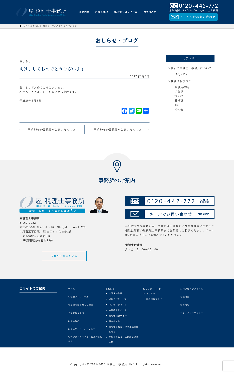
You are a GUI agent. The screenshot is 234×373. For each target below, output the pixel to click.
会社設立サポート (118, 310)
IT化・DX (181, 74)
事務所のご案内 (76, 313)
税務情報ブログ (181, 81)
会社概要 (184, 297)
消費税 (179, 91)
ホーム (71, 289)
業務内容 (84, 12)
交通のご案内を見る (64, 256)
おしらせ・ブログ (152, 289)
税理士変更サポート (119, 316)
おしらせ (25, 61)
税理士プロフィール (126, 12)
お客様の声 (149, 12)
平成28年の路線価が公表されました (51, 129)
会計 (177, 105)
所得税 (179, 100)
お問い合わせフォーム (191, 289)
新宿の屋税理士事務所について (191, 68)
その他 (179, 109)
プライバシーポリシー (191, 313)
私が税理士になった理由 (80, 305)
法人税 (179, 96)
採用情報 (184, 305)
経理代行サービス (118, 299)
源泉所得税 (182, 87)
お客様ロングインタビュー (82, 329)
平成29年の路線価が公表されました (117, 129)
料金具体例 (101, 12)
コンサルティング (118, 305)
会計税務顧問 (116, 293)
